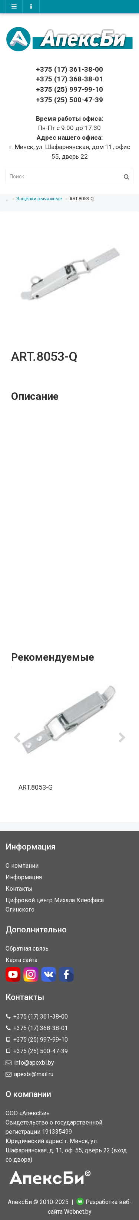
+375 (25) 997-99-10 (69, 89)
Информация (24, 877)
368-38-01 (69, 79)
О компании (22, 865)
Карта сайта (21, 960)
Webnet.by (78, 1211)
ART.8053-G (36, 787)
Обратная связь (27, 948)
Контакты (19, 888)
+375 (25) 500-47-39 (69, 100)
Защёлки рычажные (39, 198)
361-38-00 (69, 69)
